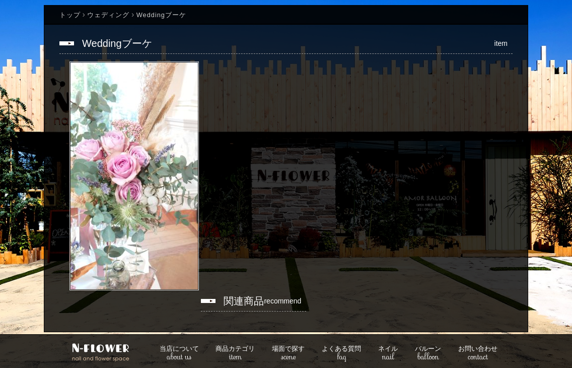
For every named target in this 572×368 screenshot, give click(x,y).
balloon (428, 353)
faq (341, 353)
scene (288, 353)
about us (179, 353)
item (235, 353)
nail (388, 353)
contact (477, 353)
